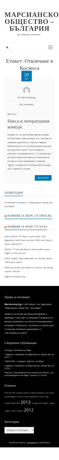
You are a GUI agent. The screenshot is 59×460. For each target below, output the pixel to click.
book (42, 397)
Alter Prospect (17, 411)
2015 (6, 393)
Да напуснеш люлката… (29, 34)
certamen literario (23, 393)
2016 (10, 393)
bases (33, 393)
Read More (43, 177)
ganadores (35, 397)
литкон (13, 114)
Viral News (31, 442)
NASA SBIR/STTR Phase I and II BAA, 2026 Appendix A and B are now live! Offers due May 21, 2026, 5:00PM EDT (28, 240)
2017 (41, 403)
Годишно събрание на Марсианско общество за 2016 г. (29, 367)
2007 (18, 403)
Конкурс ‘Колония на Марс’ (18, 350)
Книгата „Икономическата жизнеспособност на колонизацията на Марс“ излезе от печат (28, 374)
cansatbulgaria (10, 397)
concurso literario (23, 397)
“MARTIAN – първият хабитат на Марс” (24, 361)
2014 (14, 403)
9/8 (14, 393)
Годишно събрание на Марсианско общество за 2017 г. (29, 355)
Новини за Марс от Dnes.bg (29, 215)
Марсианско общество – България (31, 21)
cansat (51, 393)
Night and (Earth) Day (14, 276)
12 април (34, 403)
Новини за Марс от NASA (27, 226)
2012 (29, 410)
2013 (25, 402)
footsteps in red (42, 393)
